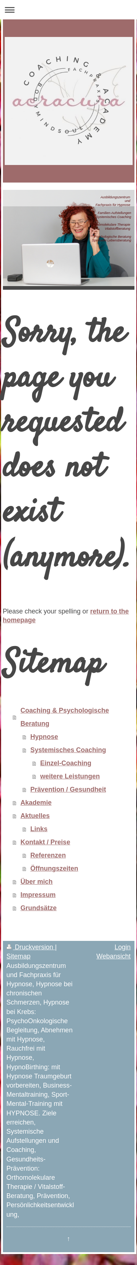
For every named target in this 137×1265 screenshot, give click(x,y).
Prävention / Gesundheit (68, 789)
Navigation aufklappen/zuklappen (68, 10)
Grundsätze (38, 908)
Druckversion (31, 947)
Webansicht (113, 956)
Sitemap (19, 956)
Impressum (38, 894)
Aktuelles (35, 815)
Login (122, 947)
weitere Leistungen (70, 776)
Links (38, 829)
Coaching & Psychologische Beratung (64, 717)
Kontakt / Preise (45, 842)
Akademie (36, 802)
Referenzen (48, 855)
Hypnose (44, 736)
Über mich (36, 881)
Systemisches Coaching (68, 750)
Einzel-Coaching (65, 763)
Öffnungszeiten (54, 868)
